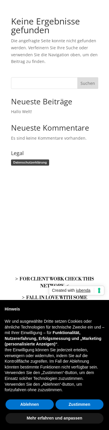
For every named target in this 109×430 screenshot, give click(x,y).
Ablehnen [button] (29, 404)
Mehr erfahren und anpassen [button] (54, 418)
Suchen (88, 83)
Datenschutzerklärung (30, 162)
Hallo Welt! (21, 111)
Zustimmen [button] (79, 404)
